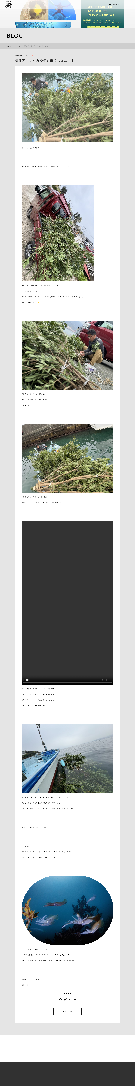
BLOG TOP (67, 1012)
